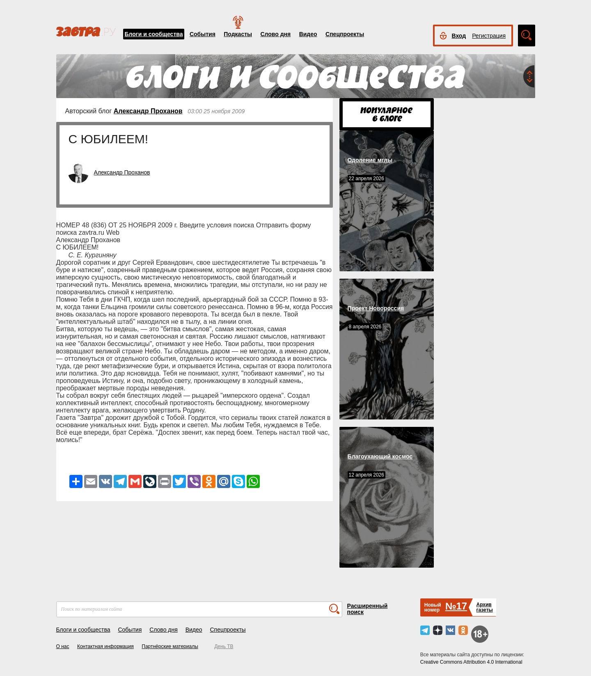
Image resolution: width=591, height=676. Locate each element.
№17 (456, 606)
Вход (459, 35)
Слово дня (275, 34)
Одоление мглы (370, 160)
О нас (62, 646)
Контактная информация (105, 646)
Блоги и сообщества (154, 34)
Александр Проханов (148, 111)
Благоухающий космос (380, 456)
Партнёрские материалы (170, 646)
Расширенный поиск (367, 609)
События (202, 34)
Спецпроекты (344, 34)
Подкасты (238, 34)
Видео (308, 34)
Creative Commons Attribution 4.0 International (471, 662)
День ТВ (223, 646)
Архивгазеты (484, 607)
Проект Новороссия (376, 308)
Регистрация (489, 35)
